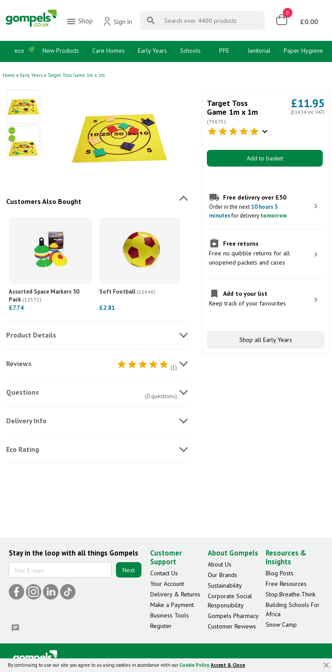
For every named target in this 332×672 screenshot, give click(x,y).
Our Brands (222, 575)
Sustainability (225, 585)
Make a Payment (172, 605)
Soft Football (127, 291)
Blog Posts (279, 573)
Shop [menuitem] (79, 21)
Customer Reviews (232, 626)
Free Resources (286, 584)
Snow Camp (281, 624)
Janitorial (259, 50)
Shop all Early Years (265, 340)
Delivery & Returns (175, 594)
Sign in (117, 21)
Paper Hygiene (303, 50)
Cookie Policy (194, 665)
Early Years (152, 50)
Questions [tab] (22, 392)
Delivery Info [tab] (26, 420)
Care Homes (108, 50)
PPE (224, 50)
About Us (219, 564)
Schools (190, 50)
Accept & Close (228, 665)
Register (161, 626)
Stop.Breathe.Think (290, 594)
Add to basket (265, 158)
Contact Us (164, 573)
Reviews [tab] (19, 363)
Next (129, 570)
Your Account (167, 584)
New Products (61, 50)
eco (19, 50)
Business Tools (169, 615)
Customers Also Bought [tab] (43, 201)
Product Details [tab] (31, 335)
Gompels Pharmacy (233, 616)
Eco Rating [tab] (22, 449)
